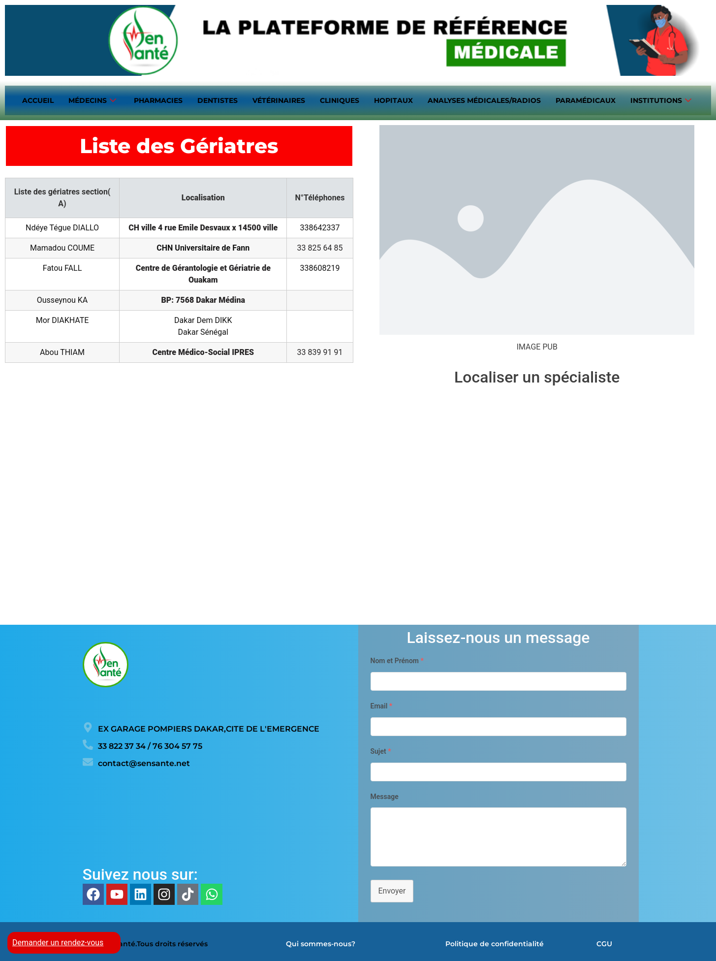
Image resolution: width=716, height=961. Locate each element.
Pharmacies (158, 99)
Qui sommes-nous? (320, 940)
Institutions (660, 99)
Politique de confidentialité (494, 940)
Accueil (38, 99)
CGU (604, 940)
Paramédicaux (586, 99)
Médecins (92, 99)
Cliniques (339, 99)
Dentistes (217, 99)
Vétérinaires (278, 99)
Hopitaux (393, 99)
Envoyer (392, 888)
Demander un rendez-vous (57, 942)
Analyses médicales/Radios (484, 99)
